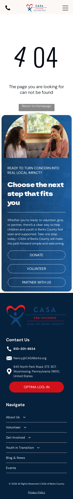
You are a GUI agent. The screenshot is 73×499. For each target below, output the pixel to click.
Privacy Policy (36, 492)
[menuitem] (36, 417)
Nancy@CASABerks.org (30, 358)
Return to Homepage (36, 106)
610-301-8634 (24, 349)
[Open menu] (65, 8)
